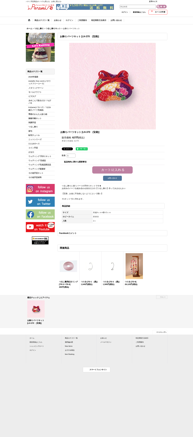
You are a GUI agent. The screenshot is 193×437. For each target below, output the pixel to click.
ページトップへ (161, 332)
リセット (163, 297)
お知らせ (103, 338)
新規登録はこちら (139, 12)
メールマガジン (105, 342)
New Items (68, 346)
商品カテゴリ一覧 (71, 338)
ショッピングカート (37, 346)
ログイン (125, 12)
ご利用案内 (140, 342)
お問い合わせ (140, 346)
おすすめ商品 (69, 350)
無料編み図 (69, 342)
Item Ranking (69, 354)
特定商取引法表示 (142, 338)
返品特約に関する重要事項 (75, 162)
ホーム (32, 338)
